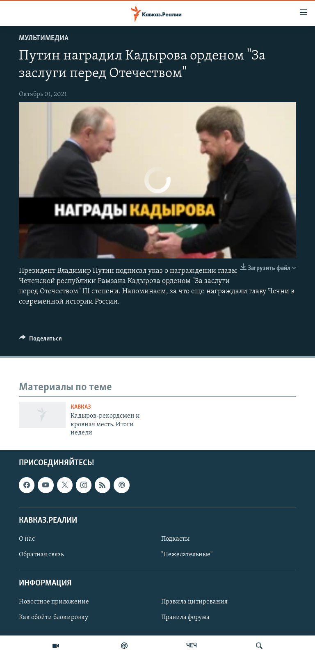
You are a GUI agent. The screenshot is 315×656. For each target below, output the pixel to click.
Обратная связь (41, 554)
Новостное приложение (54, 602)
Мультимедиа (43, 38)
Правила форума (185, 617)
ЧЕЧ (191, 645)
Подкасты (175, 539)
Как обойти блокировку (53, 617)
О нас (27, 539)
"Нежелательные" (186, 554)
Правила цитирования (194, 602)
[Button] (40, 340)
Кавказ (81, 407)
